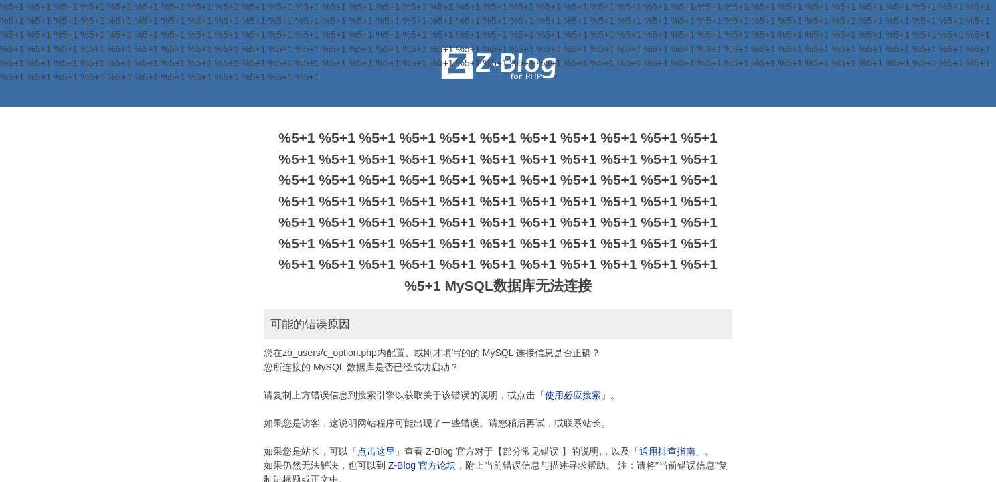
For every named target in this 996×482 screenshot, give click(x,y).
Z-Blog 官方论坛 (422, 465)
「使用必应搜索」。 (577, 395)
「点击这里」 (376, 451)
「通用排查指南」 (667, 451)
